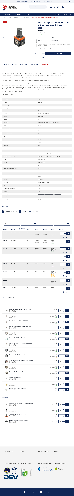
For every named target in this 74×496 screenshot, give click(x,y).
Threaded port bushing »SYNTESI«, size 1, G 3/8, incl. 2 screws (20, 326)
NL (71, 1)
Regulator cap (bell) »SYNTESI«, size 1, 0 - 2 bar (17, 414)
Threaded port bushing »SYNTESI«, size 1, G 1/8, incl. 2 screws (20, 315)
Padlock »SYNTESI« (12, 383)
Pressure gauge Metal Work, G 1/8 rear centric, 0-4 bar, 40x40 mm (21, 360)
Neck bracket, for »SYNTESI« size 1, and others (17, 337)
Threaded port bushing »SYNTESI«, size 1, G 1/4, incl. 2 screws (20, 320)
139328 (5, 263)
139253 (5, 240)
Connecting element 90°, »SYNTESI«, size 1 (16, 366)
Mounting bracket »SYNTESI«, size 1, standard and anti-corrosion (20, 343)
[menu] (26, 14)
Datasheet (24, 211)
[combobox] (36, 6)
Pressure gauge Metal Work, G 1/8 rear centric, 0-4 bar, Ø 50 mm (20, 354)
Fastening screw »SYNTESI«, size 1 (15, 377)
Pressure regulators (25, 17)
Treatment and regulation (13, 17)
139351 (5, 271)
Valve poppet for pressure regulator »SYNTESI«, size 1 (18, 420)
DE (68, 1)
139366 (5, 287)
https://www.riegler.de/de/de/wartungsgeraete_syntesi (49, 194)
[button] (67, 6)
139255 (5, 248)
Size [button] (22, 223)
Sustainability (7, 441)
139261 (5, 256)
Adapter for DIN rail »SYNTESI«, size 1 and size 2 (17, 388)
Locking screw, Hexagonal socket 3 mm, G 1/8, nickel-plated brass (21, 403)
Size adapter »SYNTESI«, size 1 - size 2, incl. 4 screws (18, 371)
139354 (5, 280)
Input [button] (39, 223)
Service (57, 14)
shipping (52, 30)
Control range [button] (8, 223)
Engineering (18, 14)
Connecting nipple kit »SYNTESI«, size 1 (16, 332)
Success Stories (67, 14)
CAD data (35, 211)
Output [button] (56, 223)
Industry (28, 14)
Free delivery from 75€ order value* (49, 49)
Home (4, 17)
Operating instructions (11, 211)
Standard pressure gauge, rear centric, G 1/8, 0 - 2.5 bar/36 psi (20, 309)
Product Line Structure (9, 445)
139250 (5, 233)
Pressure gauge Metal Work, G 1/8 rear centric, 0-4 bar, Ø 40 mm (20, 349)
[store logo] (14, 7)
